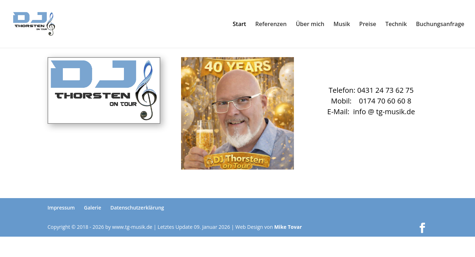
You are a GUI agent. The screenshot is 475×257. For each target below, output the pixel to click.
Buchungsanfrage (440, 24)
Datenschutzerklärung (137, 207)
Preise (367, 24)
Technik (396, 24)
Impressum (61, 207)
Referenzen (271, 24)
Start (239, 24)
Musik (342, 24)
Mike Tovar (288, 226)
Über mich (310, 24)
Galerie (92, 207)
